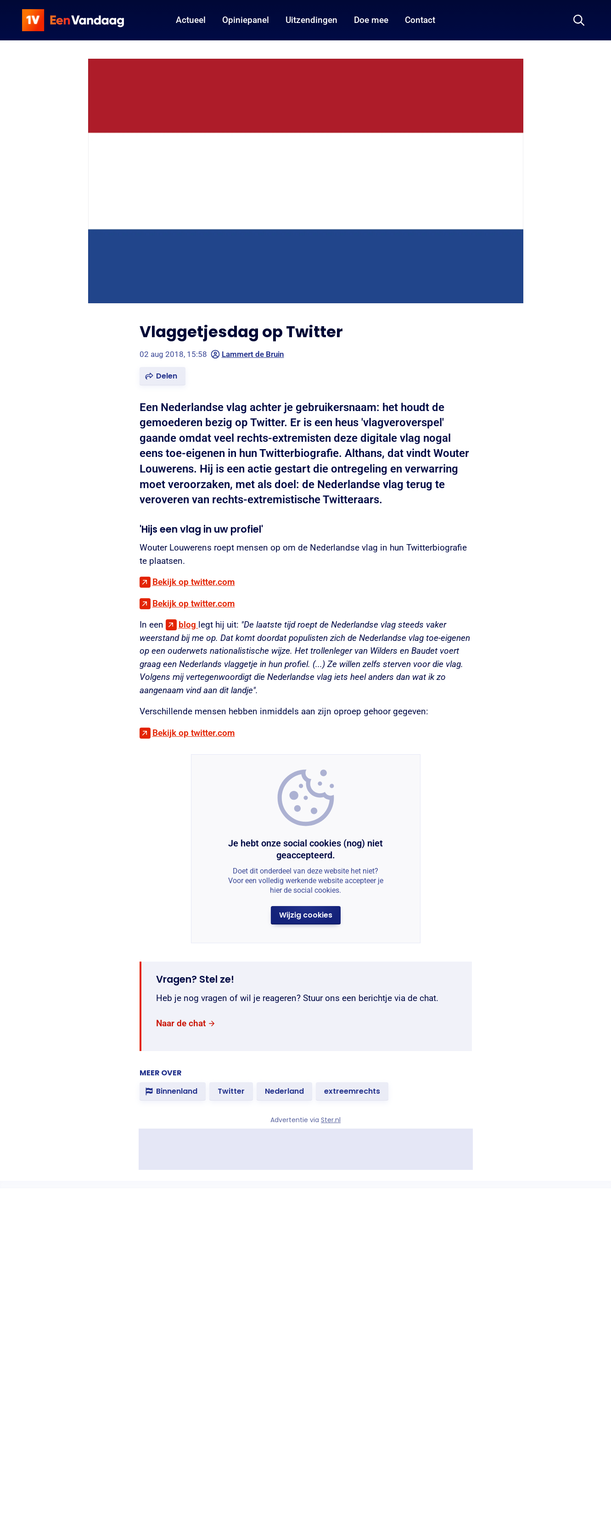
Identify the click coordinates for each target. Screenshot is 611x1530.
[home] (73, 20)
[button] (162, 376)
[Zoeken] (579, 20)
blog (188, 624)
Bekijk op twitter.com (193, 582)
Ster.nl (331, 1119)
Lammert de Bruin (247, 354)
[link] (186, 1023)
